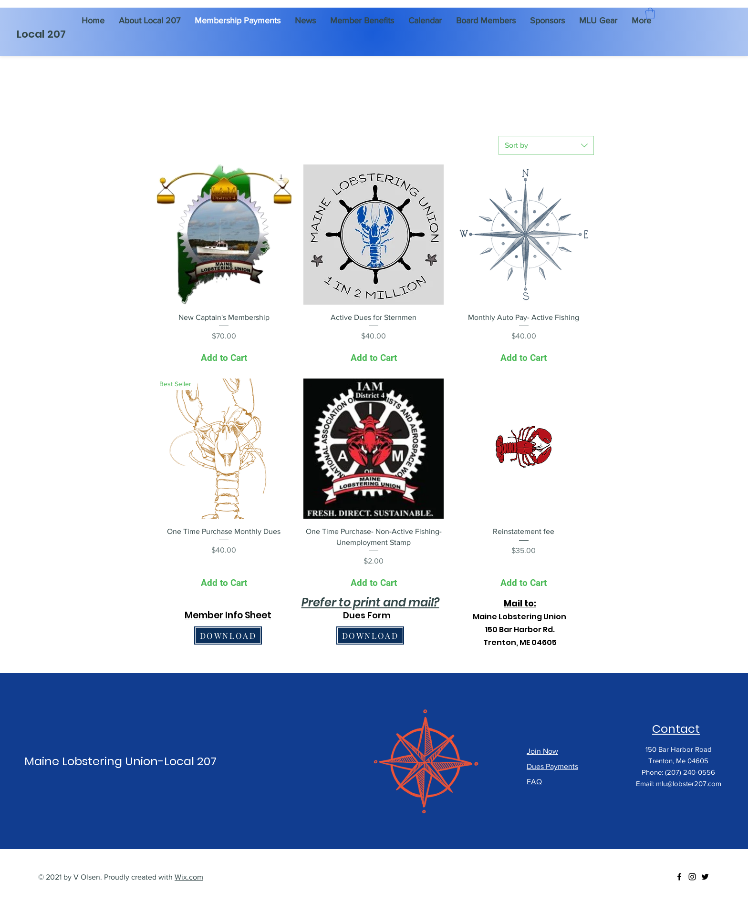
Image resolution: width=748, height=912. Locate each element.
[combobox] (546, 145)
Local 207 (41, 34)
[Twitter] (705, 876)
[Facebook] (679, 876)
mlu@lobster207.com (688, 783)
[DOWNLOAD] (228, 635)
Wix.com (189, 877)
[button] (650, 13)
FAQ (534, 782)
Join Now (542, 751)
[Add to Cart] (224, 358)
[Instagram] (692, 876)
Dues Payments (552, 766)
